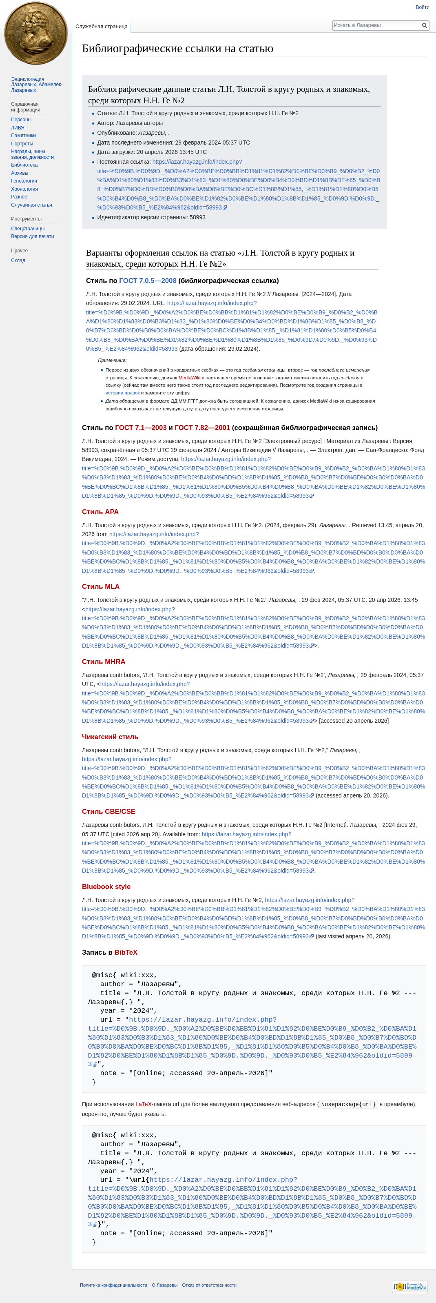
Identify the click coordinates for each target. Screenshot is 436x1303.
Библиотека (24, 165)
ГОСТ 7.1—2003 (140, 428)
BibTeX (126, 952)
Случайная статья (31, 205)
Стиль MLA (101, 586)
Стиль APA (100, 512)
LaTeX (143, 1104)
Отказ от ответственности (209, 1284)
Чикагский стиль (110, 737)
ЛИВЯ (17, 128)
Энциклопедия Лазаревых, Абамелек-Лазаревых (36, 84)
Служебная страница (101, 26)
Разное (19, 197)
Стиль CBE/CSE (108, 811)
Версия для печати (32, 236)
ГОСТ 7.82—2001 (202, 428)
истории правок (123, 392)
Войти (422, 7)
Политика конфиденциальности (113, 1284)
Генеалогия (24, 181)
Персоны (21, 120)
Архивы (19, 173)
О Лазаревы (164, 1284)
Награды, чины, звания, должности (32, 154)
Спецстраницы (27, 229)
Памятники (23, 135)
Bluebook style (106, 887)
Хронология (24, 189)
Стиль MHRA (104, 662)
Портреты (22, 144)
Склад (18, 260)
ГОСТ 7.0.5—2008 (147, 281)
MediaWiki (190, 377)
